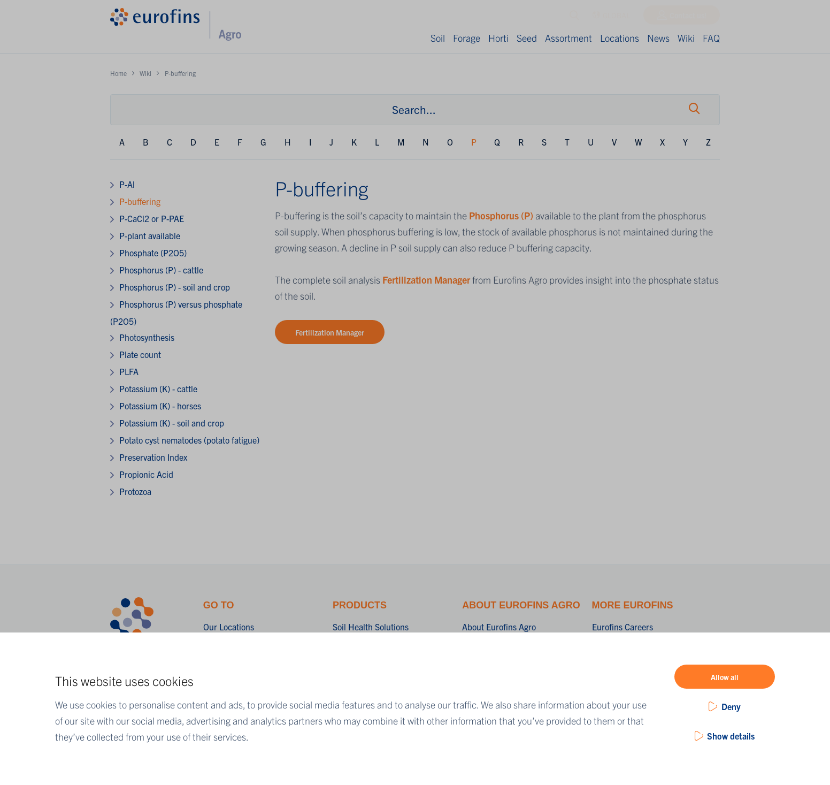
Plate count (140, 354)
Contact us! (688, 17)
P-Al (127, 184)
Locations (619, 38)
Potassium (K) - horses (160, 405)
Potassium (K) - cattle (158, 388)
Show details (731, 735)
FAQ (711, 38)
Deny (731, 706)
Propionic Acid (146, 474)
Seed (527, 38)
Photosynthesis (146, 337)
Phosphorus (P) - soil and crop (174, 286)
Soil (438, 38)
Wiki (686, 38)
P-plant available (149, 235)
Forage (466, 38)
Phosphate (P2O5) (153, 252)
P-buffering (139, 201)
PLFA (129, 371)
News (658, 38)
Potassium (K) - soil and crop (171, 422)
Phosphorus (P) (501, 215)
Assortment (568, 38)
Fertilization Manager (426, 279)
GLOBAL (611, 18)
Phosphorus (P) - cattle (161, 269)
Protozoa (135, 491)
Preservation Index (153, 457)
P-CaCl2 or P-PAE (151, 218)
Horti (498, 38)
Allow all (725, 677)
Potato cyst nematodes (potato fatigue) (189, 440)
